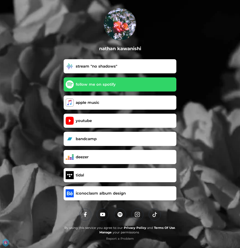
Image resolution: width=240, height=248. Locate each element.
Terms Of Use (164, 228)
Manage (105, 232)
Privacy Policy (135, 228)
